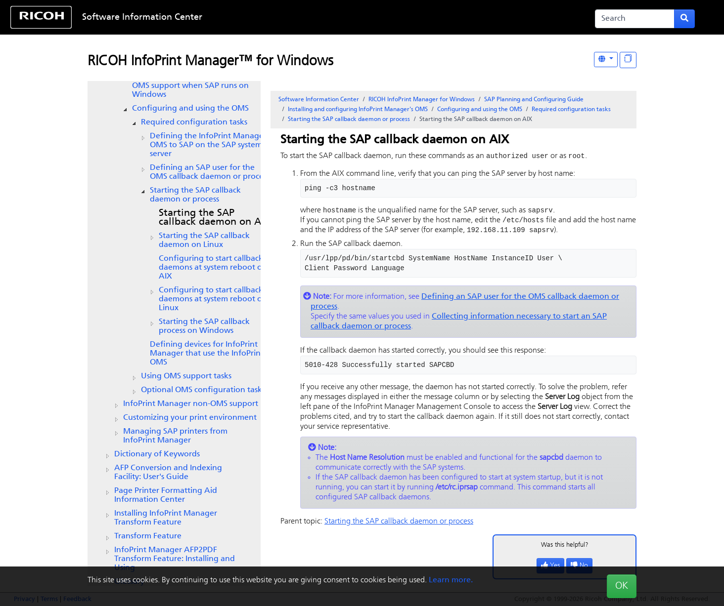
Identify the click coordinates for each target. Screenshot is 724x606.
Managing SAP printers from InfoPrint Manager (175, 436)
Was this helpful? (564, 547)
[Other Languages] (606, 59)
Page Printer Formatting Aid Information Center (165, 495)
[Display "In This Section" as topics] (628, 60)
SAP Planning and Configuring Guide (534, 100)
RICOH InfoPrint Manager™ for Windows (210, 62)
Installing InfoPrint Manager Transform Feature (165, 518)
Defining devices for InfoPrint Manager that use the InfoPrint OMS (207, 353)
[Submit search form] (684, 18)
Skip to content (330, 17)
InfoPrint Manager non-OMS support (190, 404)
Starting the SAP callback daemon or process (195, 195)
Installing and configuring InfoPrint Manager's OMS (358, 110)
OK (621, 586)
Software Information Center (142, 17)
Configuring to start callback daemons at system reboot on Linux (213, 299)
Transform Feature (147, 536)
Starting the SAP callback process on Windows (204, 326)
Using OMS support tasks (186, 376)
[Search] (635, 18)
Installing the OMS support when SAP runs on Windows (190, 86)
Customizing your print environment (190, 418)
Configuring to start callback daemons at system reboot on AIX (213, 268)
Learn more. (451, 580)
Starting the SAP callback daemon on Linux (204, 240)
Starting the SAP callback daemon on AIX (215, 218)
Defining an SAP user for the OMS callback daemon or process (210, 172)
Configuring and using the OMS (190, 109)
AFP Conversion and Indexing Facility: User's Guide (168, 472)
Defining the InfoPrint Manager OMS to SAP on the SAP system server (208, 145)
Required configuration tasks (194, 122)
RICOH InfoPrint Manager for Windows (421, 100)
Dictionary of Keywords (157, 454)
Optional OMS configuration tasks (203, 390)
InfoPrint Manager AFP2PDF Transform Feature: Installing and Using (174, 559)
